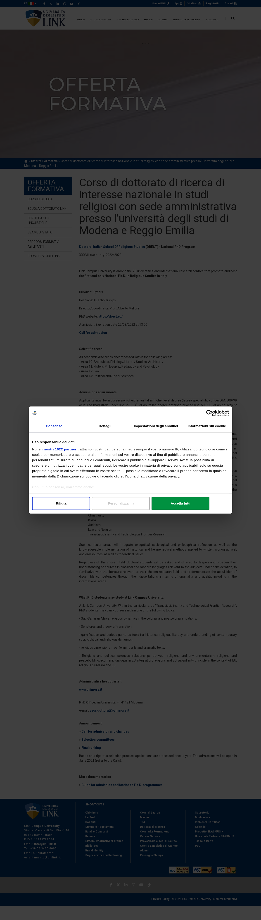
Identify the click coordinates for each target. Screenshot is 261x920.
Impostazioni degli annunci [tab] (156, 426)
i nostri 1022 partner (59, 449)
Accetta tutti (196, 503)
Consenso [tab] (54, 426)
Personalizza (131, 503)
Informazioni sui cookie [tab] (207, 426)
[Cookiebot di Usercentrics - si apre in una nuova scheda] (209, 413)
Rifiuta (64, 503)
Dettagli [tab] (105, 426)
